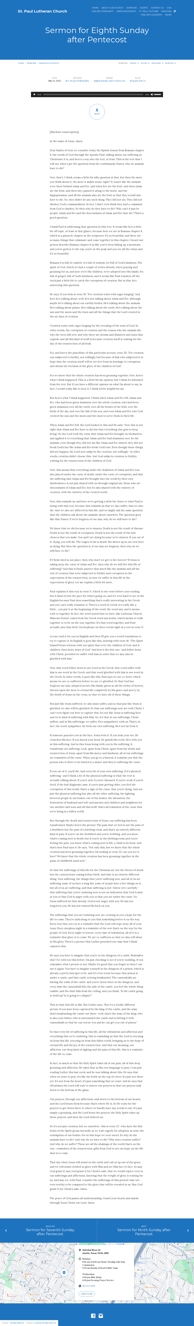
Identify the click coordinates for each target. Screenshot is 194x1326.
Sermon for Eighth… (49, 63)
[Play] (34, 94)
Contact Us (157, 8)
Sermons (131, 8)
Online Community (103, 11)
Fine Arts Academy (151, 15)
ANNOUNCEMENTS (126, 11)
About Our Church (112, 8)
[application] (97, 94)
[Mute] (152, 94)
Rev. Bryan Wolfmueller (77, 80)
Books (145, 63)
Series (134, 63)
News (168, 15)
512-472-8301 (88, 1286)
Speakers (157, 63)
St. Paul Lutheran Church (42, 11)
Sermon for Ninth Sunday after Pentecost (144, 1232)
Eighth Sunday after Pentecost (109, 80)
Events (144, 8)
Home (95, 8)
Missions (166, 11)
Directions (87, 1294)
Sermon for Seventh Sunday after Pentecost (50, 1232)
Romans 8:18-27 (138, 80)
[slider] (93, 94)
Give (169, 8)
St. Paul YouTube (148, 11)
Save (97, 111)
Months (170, 63)
